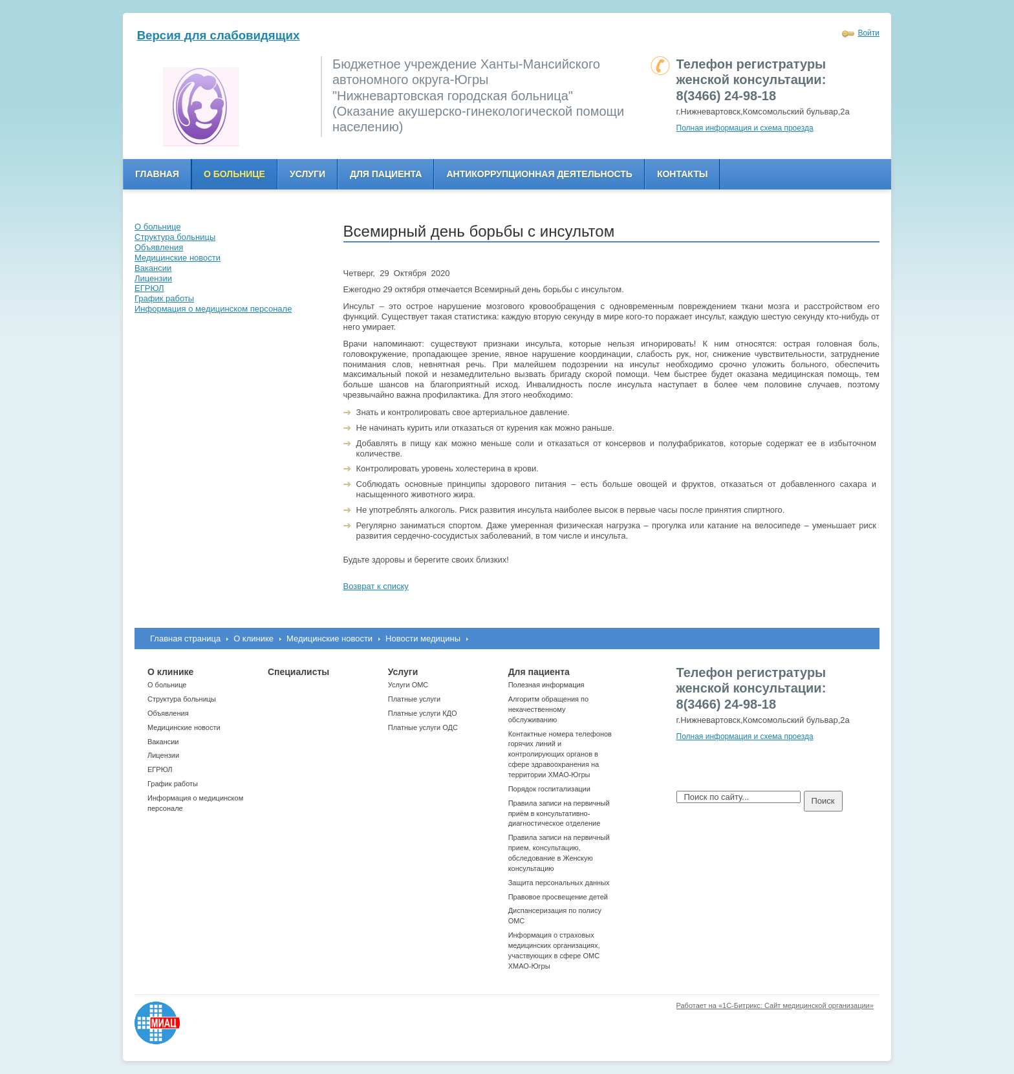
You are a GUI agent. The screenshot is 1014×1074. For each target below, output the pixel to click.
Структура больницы (181, 699)
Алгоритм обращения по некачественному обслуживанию (548, 709)
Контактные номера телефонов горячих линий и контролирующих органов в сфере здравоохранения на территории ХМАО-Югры (560, 754)
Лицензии (163, 755)
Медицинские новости (329, 638)
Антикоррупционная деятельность (539, 174)
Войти (868, 33)
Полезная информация (546, 685)
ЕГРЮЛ (159, 769)
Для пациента (386, 174)
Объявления (168, 713)
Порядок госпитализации (549, 789)
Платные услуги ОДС (423, 727)
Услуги (307, 174)
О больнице (234, 174)
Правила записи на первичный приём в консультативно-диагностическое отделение (559, 813)
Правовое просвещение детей (558, 897)
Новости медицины (422, 638)
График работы (172, 784)
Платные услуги (414, 699)
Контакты (682, 174)
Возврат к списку (376, 586)
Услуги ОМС (408, 685)
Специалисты (298, 672)
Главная (157, 174)
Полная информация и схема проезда (745, 128)
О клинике (253, 638)
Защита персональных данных (559, 882)
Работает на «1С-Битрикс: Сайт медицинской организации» (775, 1005)
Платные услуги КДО (422, 713)
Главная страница (185, 638)
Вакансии (163, 742)
